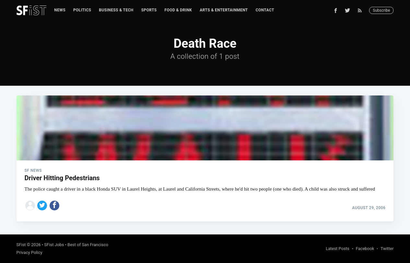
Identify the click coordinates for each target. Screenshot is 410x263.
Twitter (387, 248)
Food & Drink (178, 10)
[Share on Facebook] (54, 205)
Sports (149, 10)
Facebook (365, 248)
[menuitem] (59, 10)
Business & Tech (116, 10)
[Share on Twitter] (42, 205)
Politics (82, 10)
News (59, 10)
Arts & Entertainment (224, 10)
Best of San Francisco (87, 244)
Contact (265, 10)
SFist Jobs (54, 244)
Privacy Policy (29, 252)
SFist (21, 244)
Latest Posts (337, 248)
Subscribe (381, 10)
